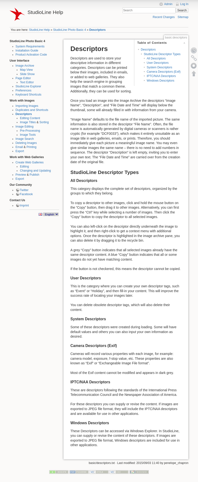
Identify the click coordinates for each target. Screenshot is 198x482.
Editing (24, 166)
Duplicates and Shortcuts (32, 110)
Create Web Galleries (30, 162)
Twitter (24, 190)
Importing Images (27, 106)
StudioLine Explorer (28, 86)
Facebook (26, 194)
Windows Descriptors (160, 80)
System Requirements (30, 46)
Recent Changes (164, 17)
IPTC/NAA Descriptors (161, 76)
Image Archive (25, 65)
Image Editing (25, 126)
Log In (184, 4)
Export (20, 151)
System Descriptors (159, 67)
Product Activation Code (31, 54)
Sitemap (183, 17)
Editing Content (30, 118)
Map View (26, 69)
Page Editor (23, 78)
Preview (21, 174)
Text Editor (27, 82)
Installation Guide (27, 50)
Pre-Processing (30, 130)
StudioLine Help (39, 30)
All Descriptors (156, 58)
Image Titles (28, 122)
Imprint (24, 205)
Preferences (23, 90)
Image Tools (28, 134)
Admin (168, 4)
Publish (34, 174)
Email (19, 147)
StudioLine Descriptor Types (162, 54)
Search (182, 10)
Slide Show (27, 74)
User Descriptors (157, 62)
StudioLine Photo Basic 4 (69, 30)
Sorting (44, 122)
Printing (31, 147)
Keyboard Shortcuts (29, 94)
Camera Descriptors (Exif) (163, 71)
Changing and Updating (35, 170)
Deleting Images (26, 143)
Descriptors (97, 30)
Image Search (25, 139)
